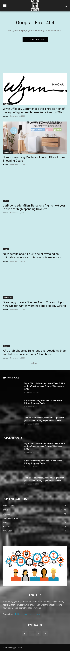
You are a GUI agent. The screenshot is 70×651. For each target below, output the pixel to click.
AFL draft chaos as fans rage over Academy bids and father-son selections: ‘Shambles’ (34, 352)
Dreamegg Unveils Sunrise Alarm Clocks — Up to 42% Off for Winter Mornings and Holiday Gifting (34, 304)
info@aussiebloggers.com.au (27, 614)
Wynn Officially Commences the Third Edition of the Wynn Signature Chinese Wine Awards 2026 (34, 110)
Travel (6, 201)
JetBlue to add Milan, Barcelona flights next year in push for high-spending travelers (34, 207)
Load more (35, 363)
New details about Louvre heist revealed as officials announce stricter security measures (32, 255)
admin (5, 116)
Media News (8, 104)
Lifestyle (6, 346)
